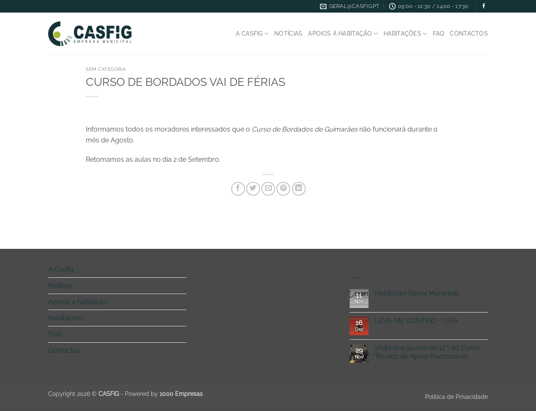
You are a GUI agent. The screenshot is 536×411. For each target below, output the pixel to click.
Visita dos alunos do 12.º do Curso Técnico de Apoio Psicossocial (427, 352)
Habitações (405, 34)
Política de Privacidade (456, 396)
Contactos (469, 33)
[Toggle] (181, 269)
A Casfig (252, 34)
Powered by (164, 393)
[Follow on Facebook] (483, 6)
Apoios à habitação (343, 34)
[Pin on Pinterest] (283, 189)
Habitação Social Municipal (417, 293)
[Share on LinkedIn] (299, 189)
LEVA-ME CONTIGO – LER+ (417, 321)
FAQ (438, 33)
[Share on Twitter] (253, 189)
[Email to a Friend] (268, 189)
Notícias (288, 33)
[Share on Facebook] (238, 189)
